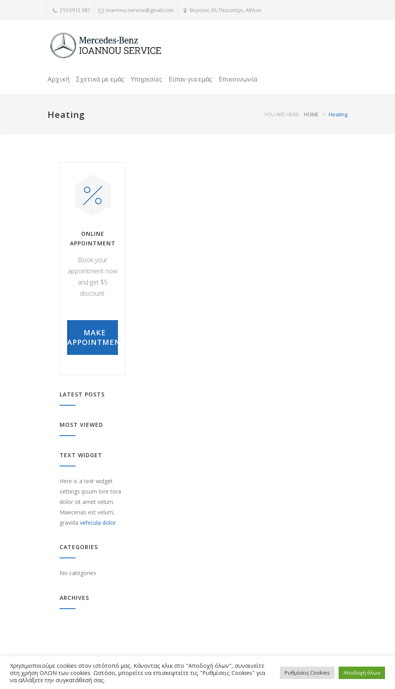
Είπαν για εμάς (190, 79)
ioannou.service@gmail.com (140, 10)
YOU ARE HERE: (282, 114)
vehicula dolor (98, 522)
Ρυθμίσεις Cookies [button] (307, 672)
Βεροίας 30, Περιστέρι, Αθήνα (225, 10)
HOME (311, 114)
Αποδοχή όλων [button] (361, 672)
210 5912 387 (75, 10)
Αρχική (59, 79)
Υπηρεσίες (146, 79)
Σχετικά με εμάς (100, 79)
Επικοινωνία (238, 79)
